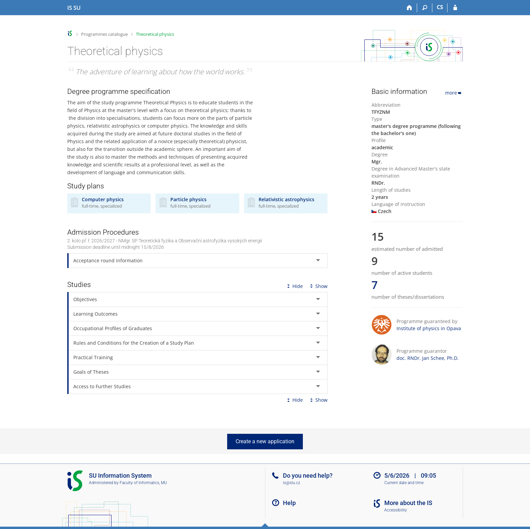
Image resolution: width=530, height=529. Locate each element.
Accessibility (395, 510)
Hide (294, 284)
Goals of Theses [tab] (91, 370)
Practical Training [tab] (93, 355)
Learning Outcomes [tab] (95, 312)
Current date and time (404, 482)
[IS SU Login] (455, 7)
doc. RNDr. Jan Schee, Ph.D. (427, 358)
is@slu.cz (291, 482)
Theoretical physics (155, 34)
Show (318, 284)
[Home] (409, 7)
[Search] (424, 7)
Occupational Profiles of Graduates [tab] (112, 326)
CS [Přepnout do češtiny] (440, 7)
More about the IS (408, 502)
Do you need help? (308, 475)
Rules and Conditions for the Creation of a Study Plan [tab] (133, 341)
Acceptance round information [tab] (108, 258)
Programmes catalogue (104, 34)
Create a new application (265, 441)
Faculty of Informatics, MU (143, 482)
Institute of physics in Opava (428, 328)
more (454, 92)
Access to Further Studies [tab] (102, 384)
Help (289, 502)
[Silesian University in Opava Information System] (74, 7)
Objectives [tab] (85, 297)
